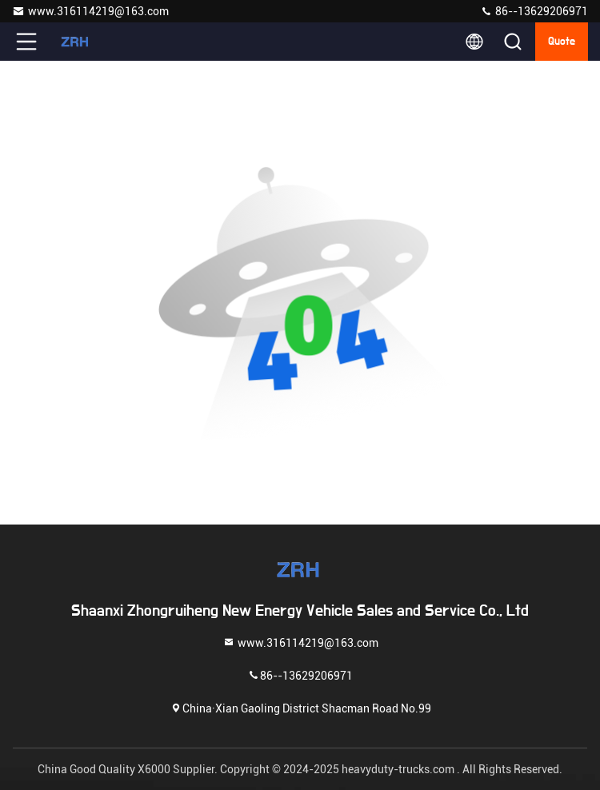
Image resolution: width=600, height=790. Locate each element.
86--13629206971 (534, 11)
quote (561, 41)
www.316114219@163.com (90, 11)
